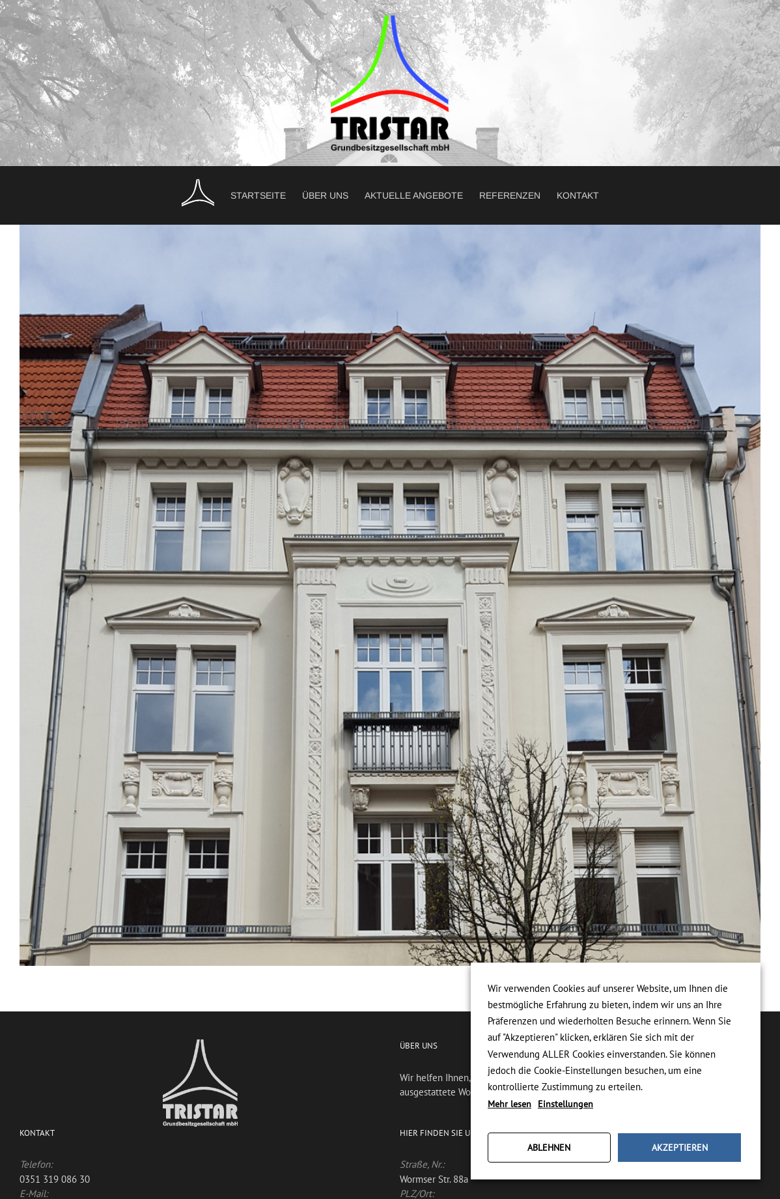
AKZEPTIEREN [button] (680, 1147)
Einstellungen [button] (565, 1104)
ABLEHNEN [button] (548, 1147)
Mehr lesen (509, 1104)
